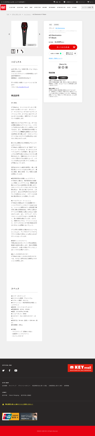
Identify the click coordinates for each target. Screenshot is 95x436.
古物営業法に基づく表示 (55, 385)
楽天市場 (4, 395)
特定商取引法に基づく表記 (39, 385)
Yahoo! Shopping (14, 395)
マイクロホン (27, 14)
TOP (8, 14)
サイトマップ (12, 385)
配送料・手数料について (55, 58)
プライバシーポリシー (24, 385)
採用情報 (66, 385)
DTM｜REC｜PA (16, 14)
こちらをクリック (23, 87)
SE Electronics (60, 28)
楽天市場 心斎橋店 (26, 395)
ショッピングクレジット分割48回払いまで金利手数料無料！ (21, 2)
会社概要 (4, 385)
